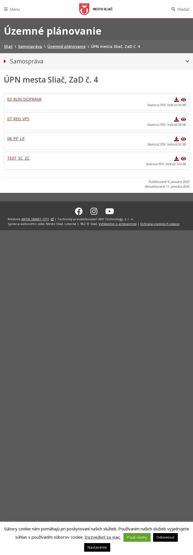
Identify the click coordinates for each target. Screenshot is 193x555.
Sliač (95, 9)
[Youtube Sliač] (109, 210)
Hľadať (183, 9)
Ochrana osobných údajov (160, 223)
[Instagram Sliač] (94, 210)
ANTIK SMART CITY (35, 218)
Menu (15, 9)
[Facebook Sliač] (79, 210)
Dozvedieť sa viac (102, 537)
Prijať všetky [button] (137, 537)
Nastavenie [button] (97, 547)
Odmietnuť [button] (165, 537)
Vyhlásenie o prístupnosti (118, 223)
